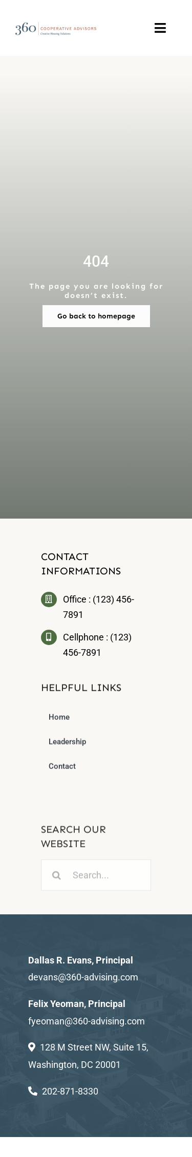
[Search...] (96, 878)
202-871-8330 (70, 1091)
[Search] (56, 878)
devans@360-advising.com (83, 977)
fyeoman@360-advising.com (86, 1021)
